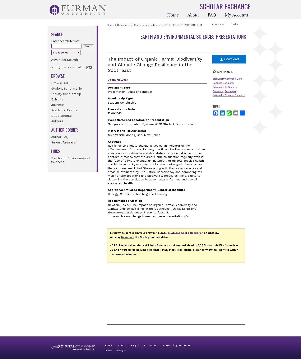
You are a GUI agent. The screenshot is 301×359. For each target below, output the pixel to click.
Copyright (121, 350)
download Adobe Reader (183, 232)
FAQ (133, 345)
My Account (149, 345)
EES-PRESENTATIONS (184, 25)
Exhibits (57, 99)
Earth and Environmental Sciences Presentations (193, 36)
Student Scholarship (66, 88)
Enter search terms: (65, 41)
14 (201, 25)
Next (233, 24)
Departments (61, 116)
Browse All (59, 83)
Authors (57, 121)
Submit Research (64, 142)
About (121, 345)
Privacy (108, 350)
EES (166, 25)
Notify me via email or (71, 67)
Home (110, 25)
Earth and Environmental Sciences (70, 160)
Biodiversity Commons (224, 78)
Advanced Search (64, 60)
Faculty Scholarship (66, 94)
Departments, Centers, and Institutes (139, 25)
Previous (219, 24)
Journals (58, 105)
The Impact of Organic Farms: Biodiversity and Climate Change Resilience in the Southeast (155, 64)
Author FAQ (60, 137)
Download (229, 59)
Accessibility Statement (177, 345)
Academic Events (64, 110)
